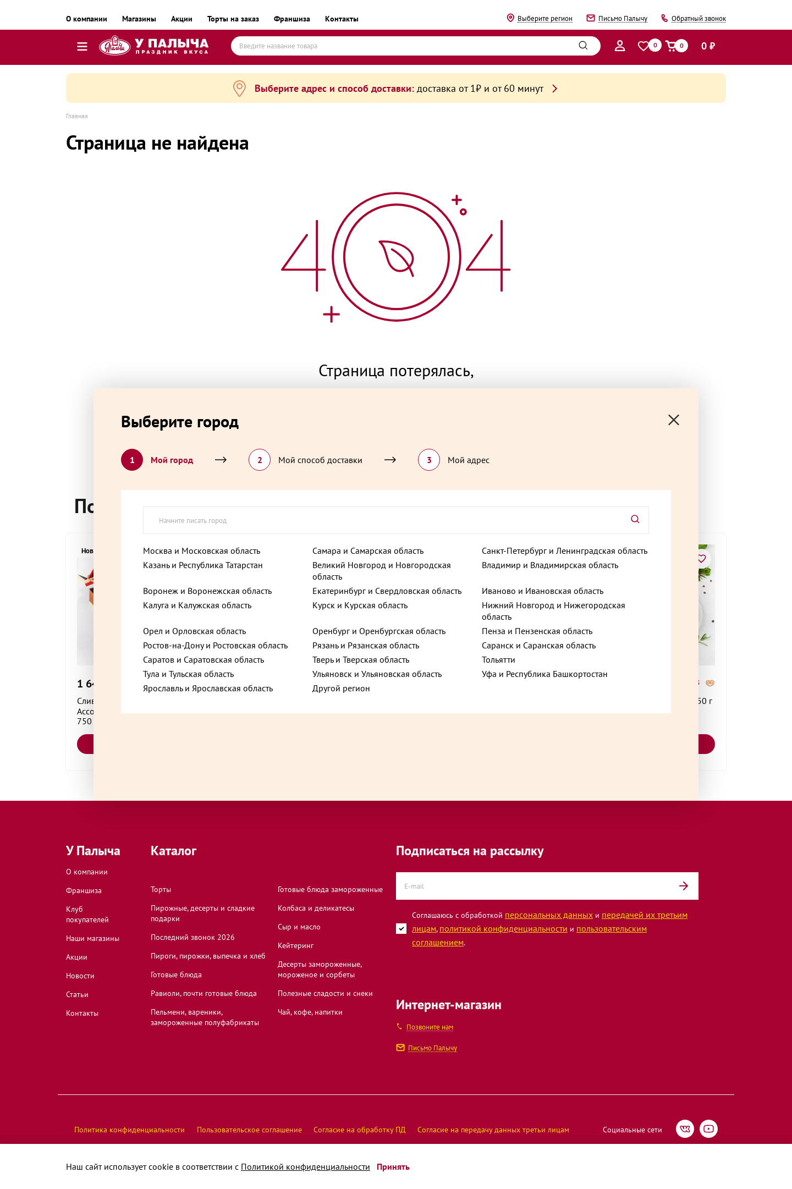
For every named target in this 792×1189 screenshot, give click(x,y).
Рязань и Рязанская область (365, 645)
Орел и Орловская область (194, 630)
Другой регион (341, 687)
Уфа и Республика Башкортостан (545, 673)
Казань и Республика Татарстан (203, 564)
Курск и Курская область (360, 604)
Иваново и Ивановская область (542, 590)
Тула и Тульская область (188, 673)
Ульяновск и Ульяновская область (377, 673)
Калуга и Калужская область (197, 604)
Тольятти (498, 659)
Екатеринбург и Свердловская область (386, 590)
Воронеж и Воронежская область (207, 590)
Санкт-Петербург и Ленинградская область (564, 550)
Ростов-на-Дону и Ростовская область (215, 645)
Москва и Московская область (201, 550)
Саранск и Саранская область (539, 645)
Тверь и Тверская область (360, 659)
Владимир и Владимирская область (550, 564)
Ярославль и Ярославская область (208, 687)
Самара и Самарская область (368, 550)
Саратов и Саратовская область (203, 659)
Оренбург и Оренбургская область (379, 630)
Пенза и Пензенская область (537, 630)
